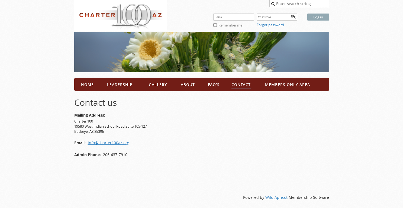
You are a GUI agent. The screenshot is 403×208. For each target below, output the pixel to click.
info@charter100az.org (108, 142)
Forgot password (270, 24)
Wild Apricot (276, 197)
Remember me (230, 25)
